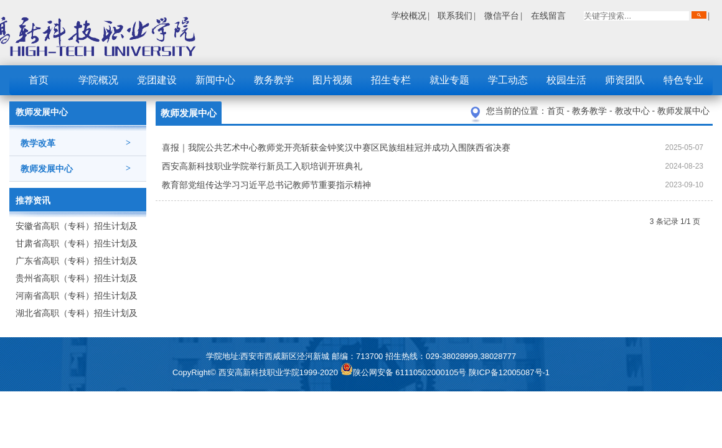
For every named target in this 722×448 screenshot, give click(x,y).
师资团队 (625, 80)
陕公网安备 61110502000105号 (404, 372)
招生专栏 (391, 80)
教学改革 (76, 143)
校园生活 (566, 80)
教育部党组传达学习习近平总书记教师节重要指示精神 (266, 185)
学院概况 (98, 80)
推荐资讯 (33, 200)
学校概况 (408, 16)
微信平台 (501, 16)
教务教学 (274, 80)
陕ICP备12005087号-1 (509, 372)
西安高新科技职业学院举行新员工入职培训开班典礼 (262, 166)
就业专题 (449, 80)
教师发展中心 (76, 168)
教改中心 (633, 111)
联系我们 (455, 16)
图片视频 (332, 80)
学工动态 (508, 80)
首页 (39, 80)
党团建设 (157, 80)
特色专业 (683, 80)
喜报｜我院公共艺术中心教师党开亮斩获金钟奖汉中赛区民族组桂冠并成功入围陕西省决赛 (336, 147)
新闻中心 (215, 80)
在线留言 (548, 16)
